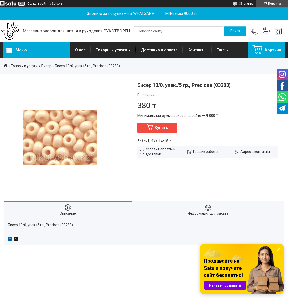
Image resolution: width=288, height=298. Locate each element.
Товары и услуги (111, 50)
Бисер (46, 66)
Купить (161, 127)
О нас (80, 50)
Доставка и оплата (159, 50)
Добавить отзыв (266, 31)
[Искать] (235, 31)
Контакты (197, 50)
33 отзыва (246, 3)
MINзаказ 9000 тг (181, 13)
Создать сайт (36, 3)
